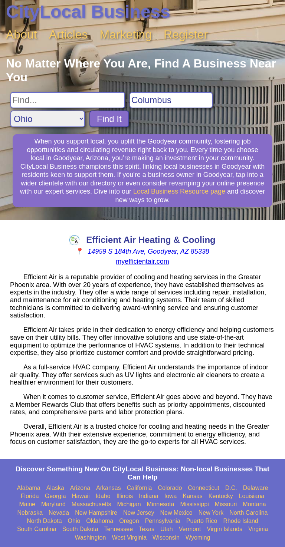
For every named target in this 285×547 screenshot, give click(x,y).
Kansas (192, 496)
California (139, 488)
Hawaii (81, 496)
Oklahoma (99, 521)
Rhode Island (240, 521)
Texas (146, 529)
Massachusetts (91, 504)
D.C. (231, 488)
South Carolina (36, 529)
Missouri (226, 504)
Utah (166, 529)
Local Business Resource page (179, 191)
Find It (109, 119)
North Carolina (248, 513)
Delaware (255, 488)
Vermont (190, 529)
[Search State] (47, 119)
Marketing (126, 34)
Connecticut (203, 488)
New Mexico (176, 513)
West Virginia (129, 537)
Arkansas (108, 488)
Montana (254, 504)
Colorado (170, 488)
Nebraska (30, 513)
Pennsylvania (162, 521)
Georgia (55, 496)
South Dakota (80, 529)
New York (211, 513)
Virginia (258, 529)
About (21, 34)
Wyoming (198, 537)
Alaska (55, 488)
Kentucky (221, 496)
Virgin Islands (224, 529)
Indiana (148, 496)
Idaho (103, 496)
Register (186, 34)
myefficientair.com (142, 261)
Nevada (59, 513)
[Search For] (67, 100)
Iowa (170, 496)
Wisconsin (166, 537)
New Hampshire (96, 513)
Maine (27, 504)
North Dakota (44, 521)
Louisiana (252, 496)
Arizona (80, 488)
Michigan (129, 504)
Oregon (129, 521)
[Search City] (171, 100)
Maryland (53, 504)
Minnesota (160, 504)
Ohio (74, 521)
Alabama (28, 488)
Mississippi (194, 504)
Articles (68, 34)
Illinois (125, 496)
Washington (90, 537)
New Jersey (138, 513)
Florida (30, 496)
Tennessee (118, 529)
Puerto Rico (201, 521)
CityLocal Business (88, 12)
